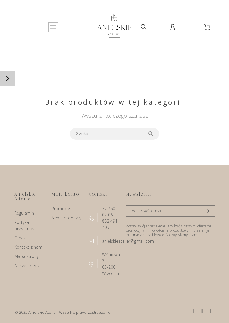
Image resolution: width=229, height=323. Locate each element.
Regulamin (24, 213)
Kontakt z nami (28, 247)
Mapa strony (26, 256)
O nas (20, 238)
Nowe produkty (66, 218)
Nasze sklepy (26, 265)
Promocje (61, 208)
